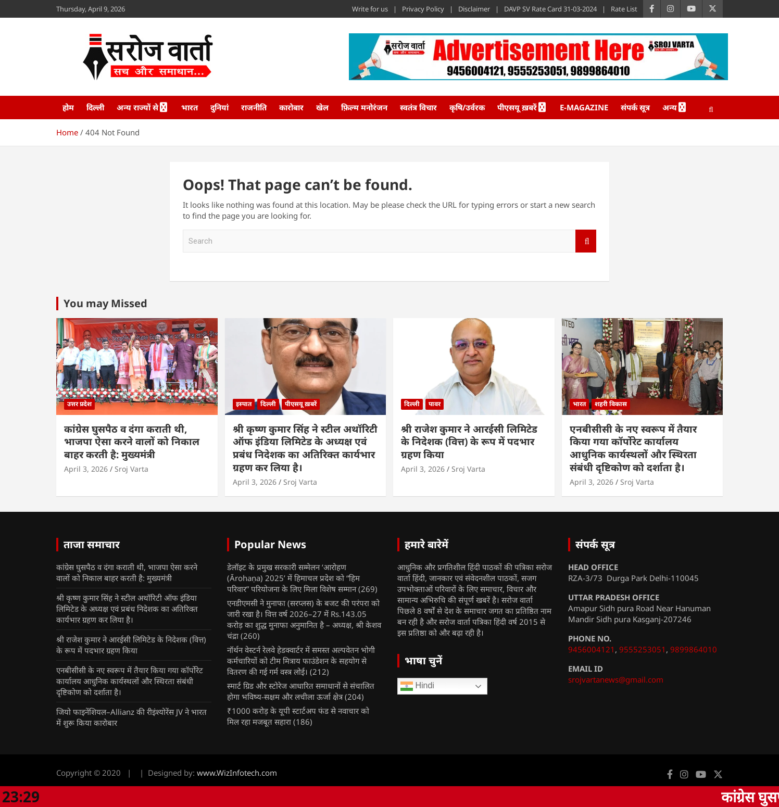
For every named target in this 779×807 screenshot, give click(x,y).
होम (68, 107)
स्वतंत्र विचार (418, 107)
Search (585, 241)
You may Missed (105, 303)
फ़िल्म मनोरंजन (364, 107)
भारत (189, 107)
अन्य (669, 107)
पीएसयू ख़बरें (517, 107)
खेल (322, 107)
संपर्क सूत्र (635, 107)
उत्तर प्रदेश (79, 403)
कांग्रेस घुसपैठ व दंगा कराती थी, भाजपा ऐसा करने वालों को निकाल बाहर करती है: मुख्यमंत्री (131, 441)
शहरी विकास (611, 403)
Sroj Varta (131, 469)
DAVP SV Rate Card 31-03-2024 (550, 9)
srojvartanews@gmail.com (615, 679)
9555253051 (642, 649)
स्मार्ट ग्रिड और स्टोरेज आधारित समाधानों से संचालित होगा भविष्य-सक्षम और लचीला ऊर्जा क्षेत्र (300, 691)
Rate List (624, 9)
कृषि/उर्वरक (467, 107)
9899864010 (693, 649)
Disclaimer (474, 9)
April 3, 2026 (86, 469)
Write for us (370, 9)
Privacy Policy (423, 9)
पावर (435, 403)
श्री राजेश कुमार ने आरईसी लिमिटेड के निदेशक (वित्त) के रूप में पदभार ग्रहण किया (469, 441)
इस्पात (244, 403)
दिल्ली (95, 107)
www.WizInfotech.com (237, 772)
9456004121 (591, 649)
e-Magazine (584, 107)
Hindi (417, 686)
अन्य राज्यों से (137, 107)
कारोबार (291, 107)
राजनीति (254, 107)
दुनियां (219, 107)
